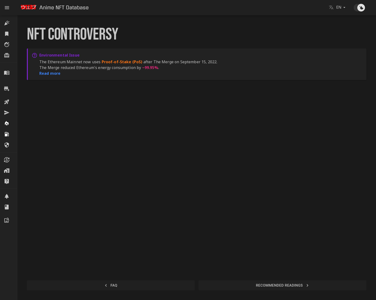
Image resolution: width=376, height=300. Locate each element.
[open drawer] (7, 7)
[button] (8, 22)
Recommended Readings (282, 285)
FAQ (111, 285)
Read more (49, 73)
